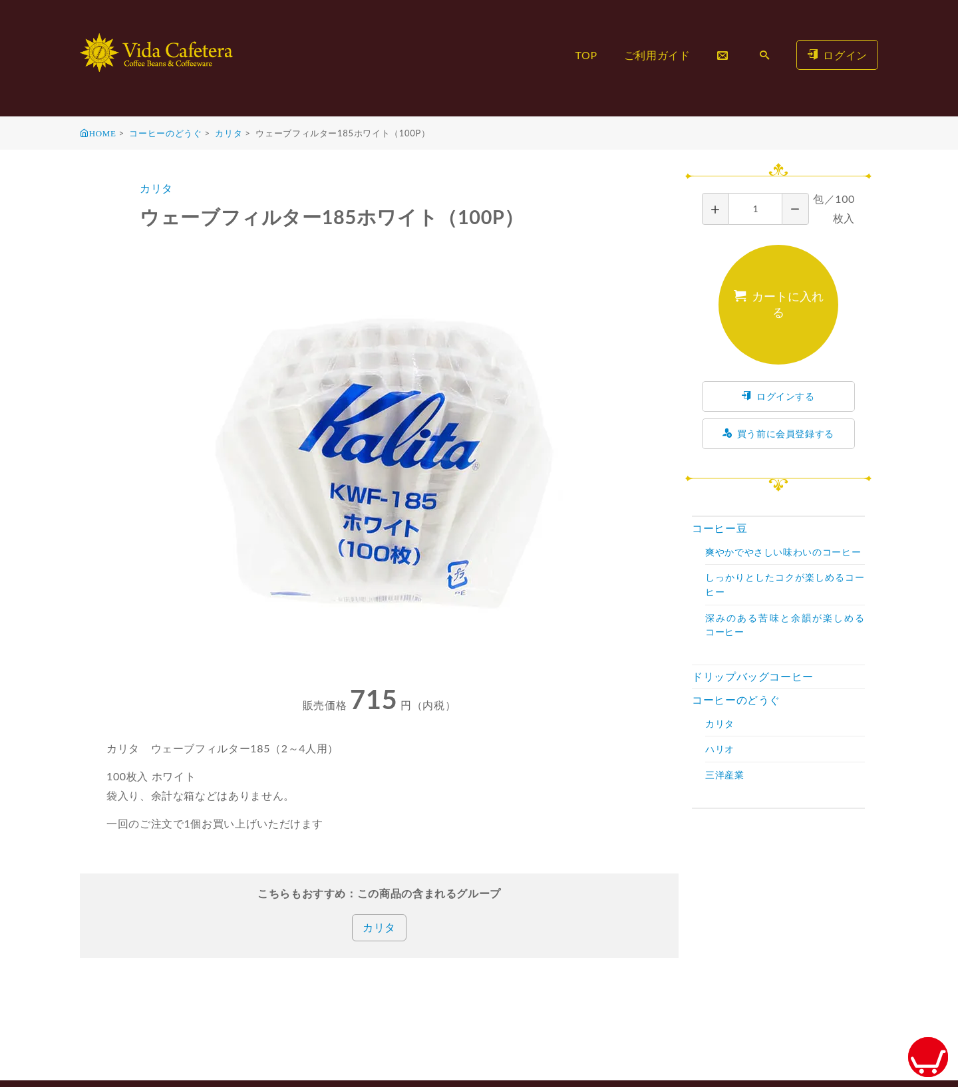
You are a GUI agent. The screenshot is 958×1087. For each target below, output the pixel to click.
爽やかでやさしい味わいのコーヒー (783, 551)
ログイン (837, 55)
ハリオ (719, 748)
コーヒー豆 (719, 528)
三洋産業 (724, 774)
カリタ (228, 133)
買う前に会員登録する (778, 433)
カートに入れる (779, 304)
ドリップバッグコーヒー (753, 676)
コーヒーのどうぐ (165, 133)
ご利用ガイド (657, 55)
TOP (586, 55)
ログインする (778, 396)
